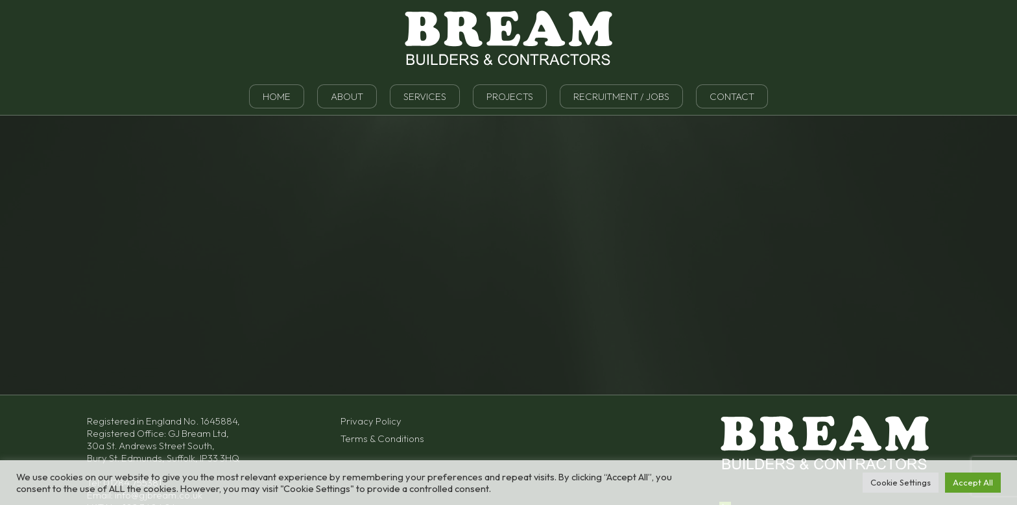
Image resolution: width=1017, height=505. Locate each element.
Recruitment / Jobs (621, 96)
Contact (732, 96)
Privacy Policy (371, 421)
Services (424, 96)
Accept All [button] (973, 482)
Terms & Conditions (382, 438)
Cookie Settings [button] (900, 482)
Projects (509, 96)
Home (277, 96)
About (347, 96)
